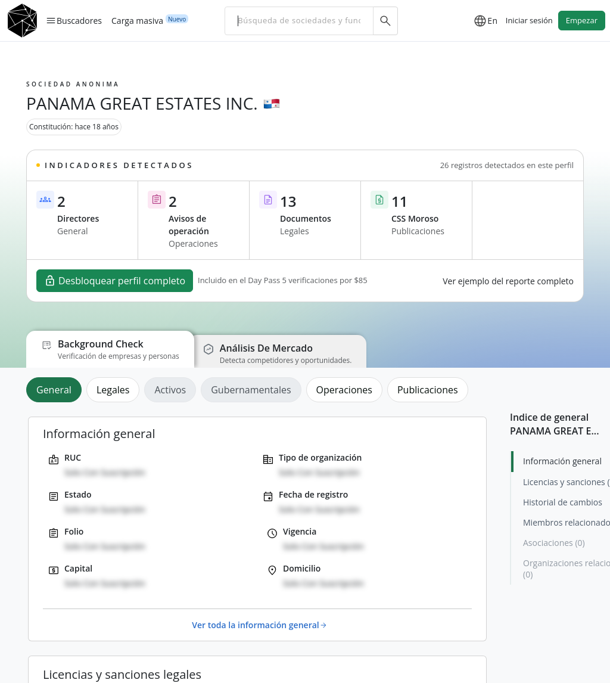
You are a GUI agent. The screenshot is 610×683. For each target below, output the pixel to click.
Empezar (581, 20)
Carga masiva (137, 20)
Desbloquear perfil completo (114, 280)
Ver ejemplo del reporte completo (508, 281)
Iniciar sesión (529, 20)
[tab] (56, 389)
